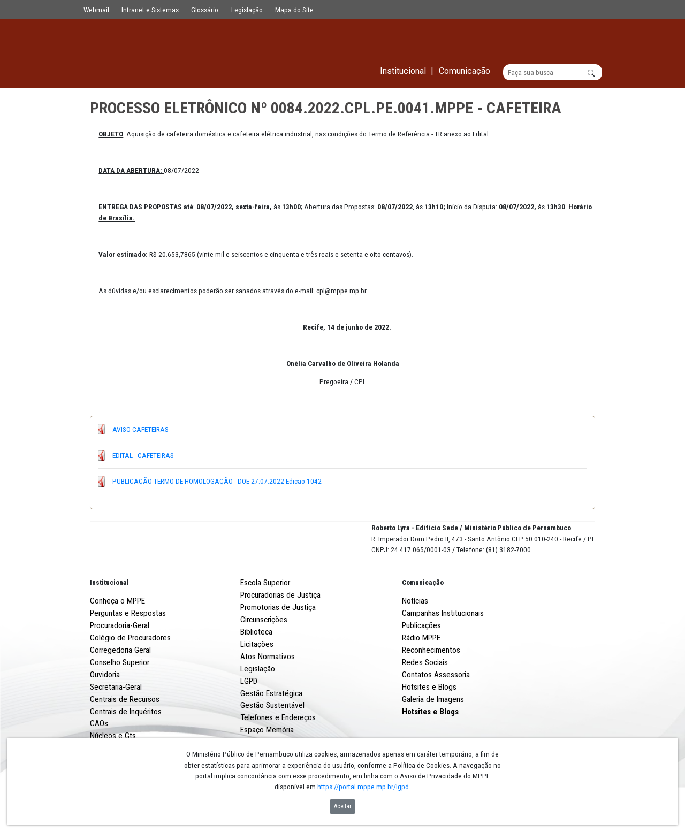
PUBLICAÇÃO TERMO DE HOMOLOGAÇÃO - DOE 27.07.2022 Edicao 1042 (217, 481)
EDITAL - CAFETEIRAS (143, 455)
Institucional (109, 622)
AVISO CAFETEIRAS (140, 429)
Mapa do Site (294, 9)
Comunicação (423, 622)
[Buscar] (552, 73)
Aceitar (343, 806)
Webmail (96, 9)
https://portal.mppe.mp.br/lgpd (363, 786)
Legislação (247, 9)
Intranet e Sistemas (150, 9)
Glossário (204, 9)
